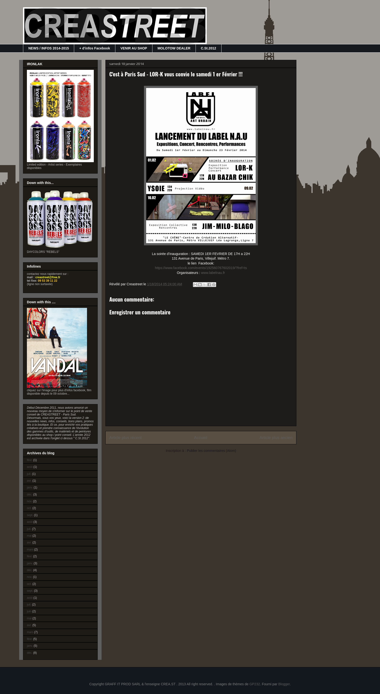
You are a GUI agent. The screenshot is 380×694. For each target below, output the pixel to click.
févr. (29, 460)
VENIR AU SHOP (133, 48)
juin (29, 611)
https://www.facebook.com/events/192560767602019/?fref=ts (201, 268)
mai (29, 535)
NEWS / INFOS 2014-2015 (48, 48)
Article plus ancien (276, 437)
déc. (29, 494)
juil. (29, 474)
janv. (30, 487)
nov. (29, 501)
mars (30, 549)
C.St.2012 (208, 48)
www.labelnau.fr (213, 273)
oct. (29, 508)
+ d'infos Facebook (94, 48)
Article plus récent (125, 437)
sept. (30, 515)
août (29, 467)
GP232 (254, 684)
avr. (29, 480)
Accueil (200, 437)
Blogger (284, 684)
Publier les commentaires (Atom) (211, 451)
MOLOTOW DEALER (174, 48)
